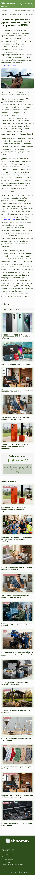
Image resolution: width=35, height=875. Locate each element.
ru (32, 5)
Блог (4, 856)
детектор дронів (8, 65)
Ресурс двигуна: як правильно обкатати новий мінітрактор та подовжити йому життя (17, 654)
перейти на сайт (8, 219)
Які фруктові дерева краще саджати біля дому (15, 711)
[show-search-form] (21, 4)
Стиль (5, 746)
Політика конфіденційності (12, 865)
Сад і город (6, 689)
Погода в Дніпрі (8, 859)
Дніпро (4, 6)
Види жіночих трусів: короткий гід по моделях (16, 768)
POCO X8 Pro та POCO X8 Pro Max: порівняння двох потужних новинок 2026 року (15, 336)
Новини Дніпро (20, 10)
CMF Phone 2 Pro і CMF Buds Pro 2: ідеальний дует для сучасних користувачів (14, 446)
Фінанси (5, 546)
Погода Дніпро (7, 10)
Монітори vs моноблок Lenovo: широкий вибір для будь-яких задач (17, 391)
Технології (6, 603)
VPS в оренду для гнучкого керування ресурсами (16, 625)
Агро (4, 631)
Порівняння (25, 4)
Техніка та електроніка (10, 309)
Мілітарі (5, 802)
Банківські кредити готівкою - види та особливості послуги (16, 568)
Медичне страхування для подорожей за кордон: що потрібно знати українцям (16, 539)
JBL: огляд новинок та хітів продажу (15, 364)
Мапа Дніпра (7, 854)
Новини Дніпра (8, 862)
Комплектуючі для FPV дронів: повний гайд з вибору (16, 824)
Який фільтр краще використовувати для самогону (16, 739)
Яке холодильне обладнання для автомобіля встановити (14, 683)
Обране (29, 4)
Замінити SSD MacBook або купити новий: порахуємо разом (15, 418)
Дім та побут (7, 718)
